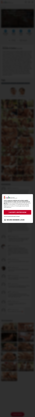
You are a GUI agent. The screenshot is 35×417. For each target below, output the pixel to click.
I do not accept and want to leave (12, 216)
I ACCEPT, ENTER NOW (17, 212)
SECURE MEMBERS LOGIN (15, 220)
